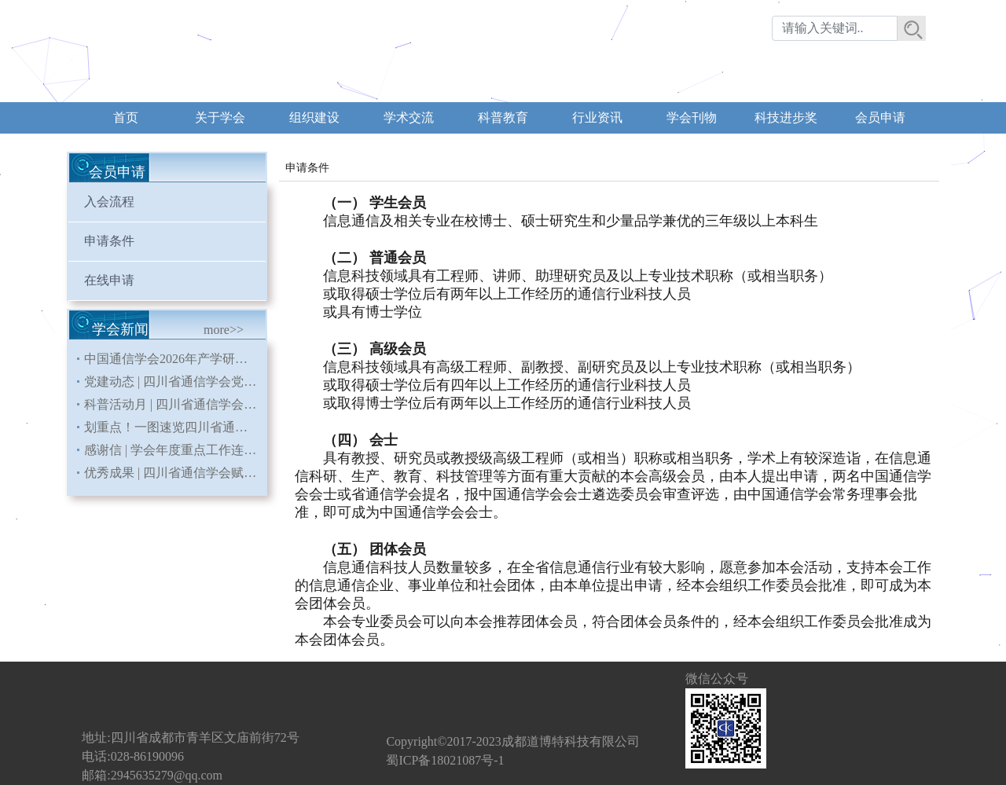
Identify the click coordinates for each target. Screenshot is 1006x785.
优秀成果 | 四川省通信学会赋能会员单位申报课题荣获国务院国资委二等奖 (175, 472)
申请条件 (109, 241)
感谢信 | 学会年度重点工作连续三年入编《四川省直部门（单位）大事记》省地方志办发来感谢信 (175, 450)
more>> (224, 329)
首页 (125, 117)
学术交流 (409, 117)
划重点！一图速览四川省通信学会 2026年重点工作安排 (175, 427)
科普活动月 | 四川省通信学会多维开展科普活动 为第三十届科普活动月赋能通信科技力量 (175, 404)
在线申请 (109, 280)
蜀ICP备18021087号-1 (445, 760)
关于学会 (220, 117)
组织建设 (314, 117)
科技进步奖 (785, 117)
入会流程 (109, 201)
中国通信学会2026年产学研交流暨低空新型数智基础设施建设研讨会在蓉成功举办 (175, 358)
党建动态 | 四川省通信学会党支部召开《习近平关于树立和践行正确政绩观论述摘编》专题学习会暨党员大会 (175, 381)
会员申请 (880, 117)
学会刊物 (691, 117)
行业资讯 (597, 117)
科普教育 (503, 117)
